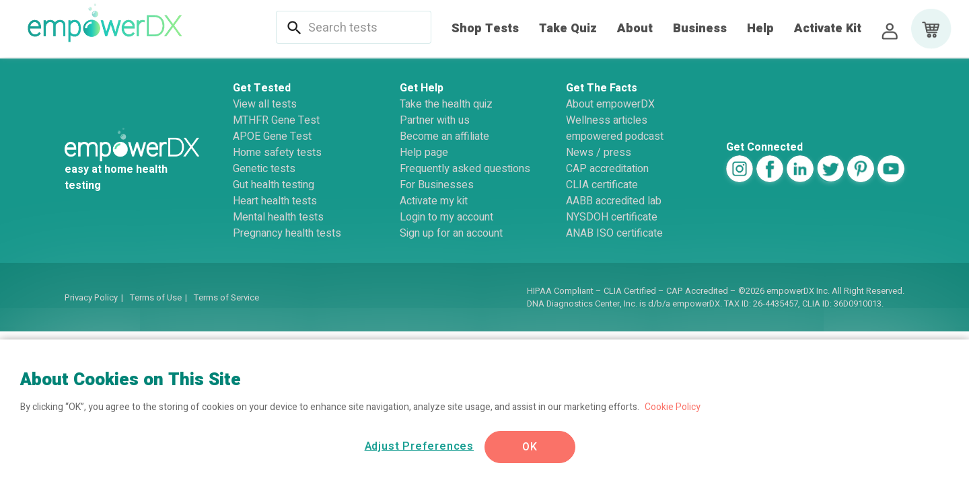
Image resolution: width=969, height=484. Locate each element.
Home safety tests (277, 153)
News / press (598, 153)
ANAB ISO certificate (614, 233)
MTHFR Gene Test (276, 120)
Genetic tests (264, 169)
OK (530, 447)
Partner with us (435, 120)
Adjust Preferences (419, 446)
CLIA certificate (602, 185)
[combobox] (362, 28)
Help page (424, 153)
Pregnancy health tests (287, 233)
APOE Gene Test (272, 136)
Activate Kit (827, 28)
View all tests (265, 104)
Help (760, 28)
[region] (484, 411)
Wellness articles (606, 120)
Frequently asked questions (465, 169)
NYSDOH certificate (611, 217)
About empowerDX (610, 104)
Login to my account (446, 217)
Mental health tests (278, 217)
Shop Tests (485, 28)
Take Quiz (568, 28)
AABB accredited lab (613, 201)
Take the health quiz (446, 104)
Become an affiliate (444, 136)
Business (700, 28)
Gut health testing (273, 185)
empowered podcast (614, 136)
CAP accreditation (607, 169)
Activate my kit (434, 201)
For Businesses (437, 185)
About (635, 28)
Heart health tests (275, 201)
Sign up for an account (451, 233)
